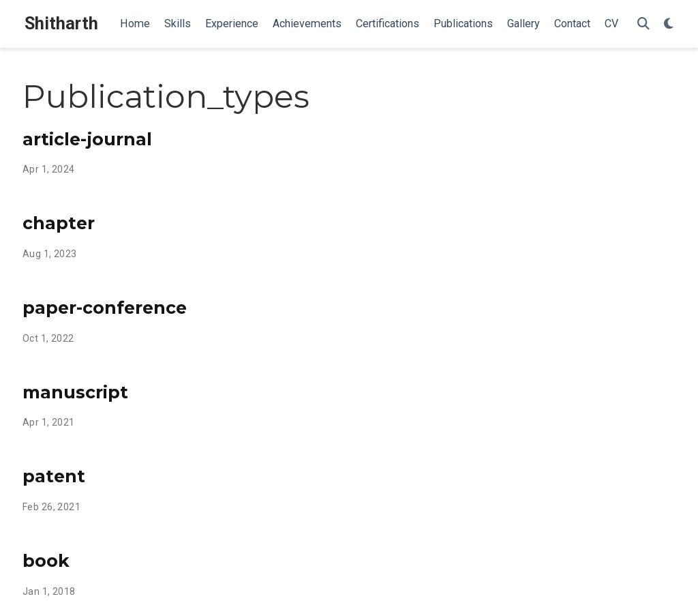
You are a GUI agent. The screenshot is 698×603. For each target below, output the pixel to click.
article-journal (87, 139)
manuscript (75, 392)
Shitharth (61, 23)
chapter (58, 223)
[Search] (643, 24)
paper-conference (104, 307)
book (46, 560)
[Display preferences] (668, 24)
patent (53, 476)
